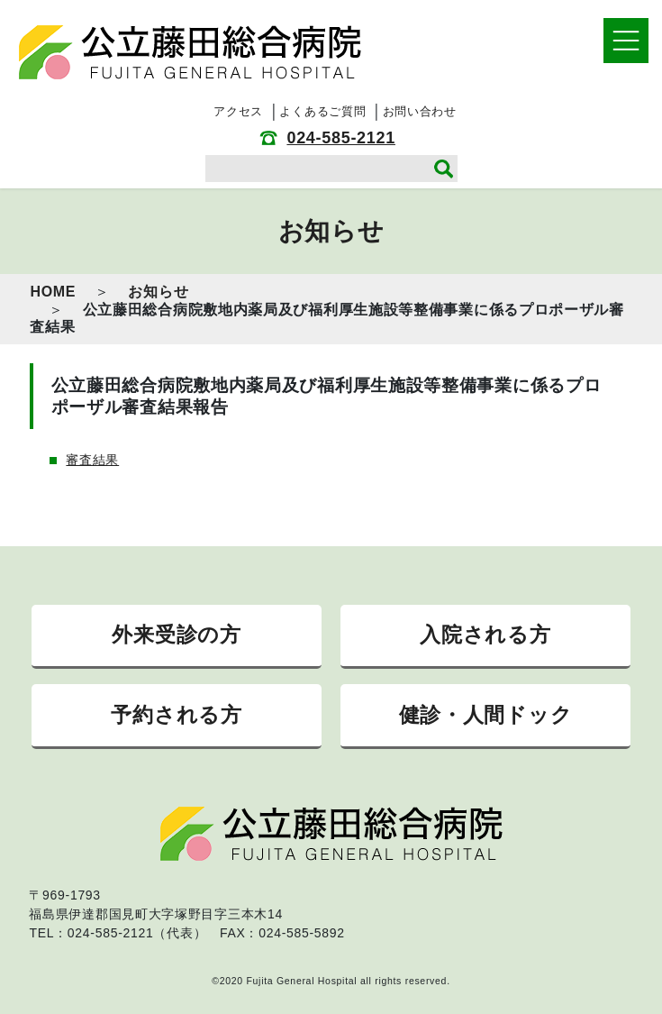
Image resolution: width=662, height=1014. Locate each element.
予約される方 (176, 714)
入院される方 (485, 634)
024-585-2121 (340, 138)
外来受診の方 (176, 634)
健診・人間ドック (486, 714)
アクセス (238, 111)
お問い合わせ (420, 111)
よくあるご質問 (322, 111)
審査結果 (92, 459)
